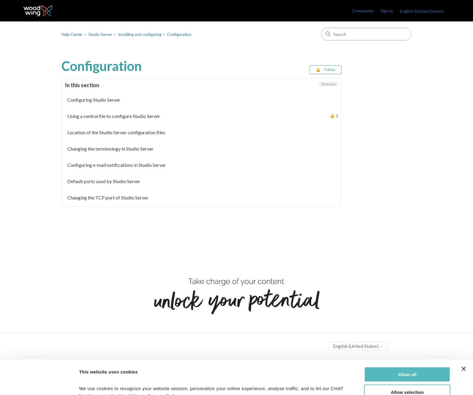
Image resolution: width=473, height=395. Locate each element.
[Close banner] (464, 336)
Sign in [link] (387, 10)
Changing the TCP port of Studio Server (107, 197)
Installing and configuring (139, 34)
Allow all (407, 342)
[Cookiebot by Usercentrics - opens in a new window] (39, 383)
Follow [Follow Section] (329, 69)
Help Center (72, 34)
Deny (407, 377)
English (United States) (421, 11)
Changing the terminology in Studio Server (110, 148)
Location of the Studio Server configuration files (116, 132)
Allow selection (407, 359)
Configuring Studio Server (93, 100)
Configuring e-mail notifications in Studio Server (116, 165)
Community (363, 10)
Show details (317, 383)
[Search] (366, 34)
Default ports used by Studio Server (103, 181)
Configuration (179, 34)
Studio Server (100, 34)
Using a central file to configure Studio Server (113, 116)
